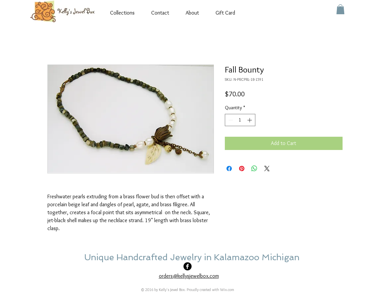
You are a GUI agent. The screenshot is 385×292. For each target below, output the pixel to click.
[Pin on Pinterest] (242, 168)
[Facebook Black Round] (187, 266)
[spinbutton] (240, 120)
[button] (340, 9)
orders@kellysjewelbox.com (189, 276)
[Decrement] (230, 120)
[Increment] (250, 120)
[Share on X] (267, 168)
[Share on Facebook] (229, 168)
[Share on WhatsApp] (254, 168)
